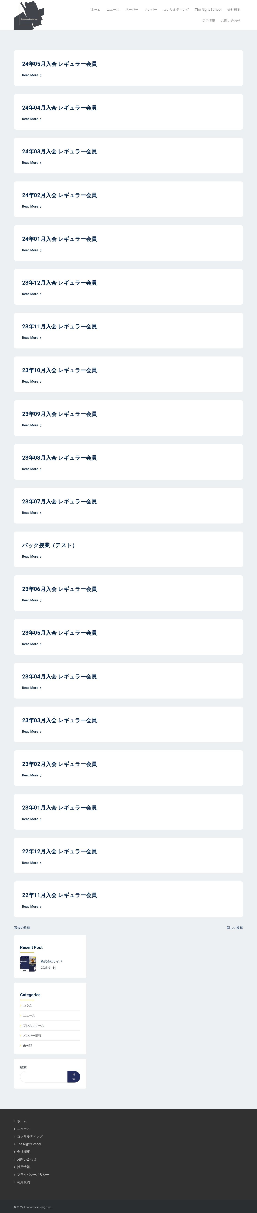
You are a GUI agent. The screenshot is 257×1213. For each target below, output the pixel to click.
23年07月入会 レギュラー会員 (60, 500)
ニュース (113, 9)
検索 (23, 1066)
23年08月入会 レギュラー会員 (60, 457)
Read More (32, 75)
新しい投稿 (235, 926)
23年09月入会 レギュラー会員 (60, 413)
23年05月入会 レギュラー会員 (60, 631)
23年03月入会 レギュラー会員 (60, 719)
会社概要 (233, 9)
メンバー (150, 9)
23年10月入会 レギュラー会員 (60, 369)
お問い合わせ (230, 20)
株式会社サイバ (51, 960)
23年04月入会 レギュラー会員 (60, 675)
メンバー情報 (32, 1034)
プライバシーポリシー (33, 1173)
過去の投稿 (22, 926)
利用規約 (23, 1181)
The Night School (208, 9)
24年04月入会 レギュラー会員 (60, 107)
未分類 (27, 1044)
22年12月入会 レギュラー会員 (60, 850)
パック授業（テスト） (51, 544)
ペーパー (131, 9)
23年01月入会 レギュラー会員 (60, 806)
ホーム (96, 9)
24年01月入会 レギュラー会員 (60, 238)
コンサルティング (176, 9)
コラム (27, 1004)
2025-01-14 (48, 966)
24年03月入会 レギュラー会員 (60, 151)
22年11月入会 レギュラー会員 (60, 893)
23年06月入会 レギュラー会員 (60, 588)
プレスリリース (33, 1024)
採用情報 (208, 20)
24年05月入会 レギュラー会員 (60, 64)
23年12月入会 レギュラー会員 (60, 282)
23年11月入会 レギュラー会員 (60, 326)
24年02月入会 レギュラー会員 (60, 195)
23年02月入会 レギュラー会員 (60, 763)
